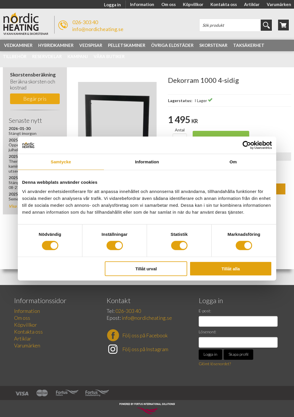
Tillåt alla (230, 268)
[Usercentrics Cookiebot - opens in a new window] (247, 145)
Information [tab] (147, 161)
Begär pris (35, 98)
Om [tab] (233, 161)
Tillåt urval (146, 268)
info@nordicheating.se (97, 29)
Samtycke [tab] (61, 161)
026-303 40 (85, 22)
